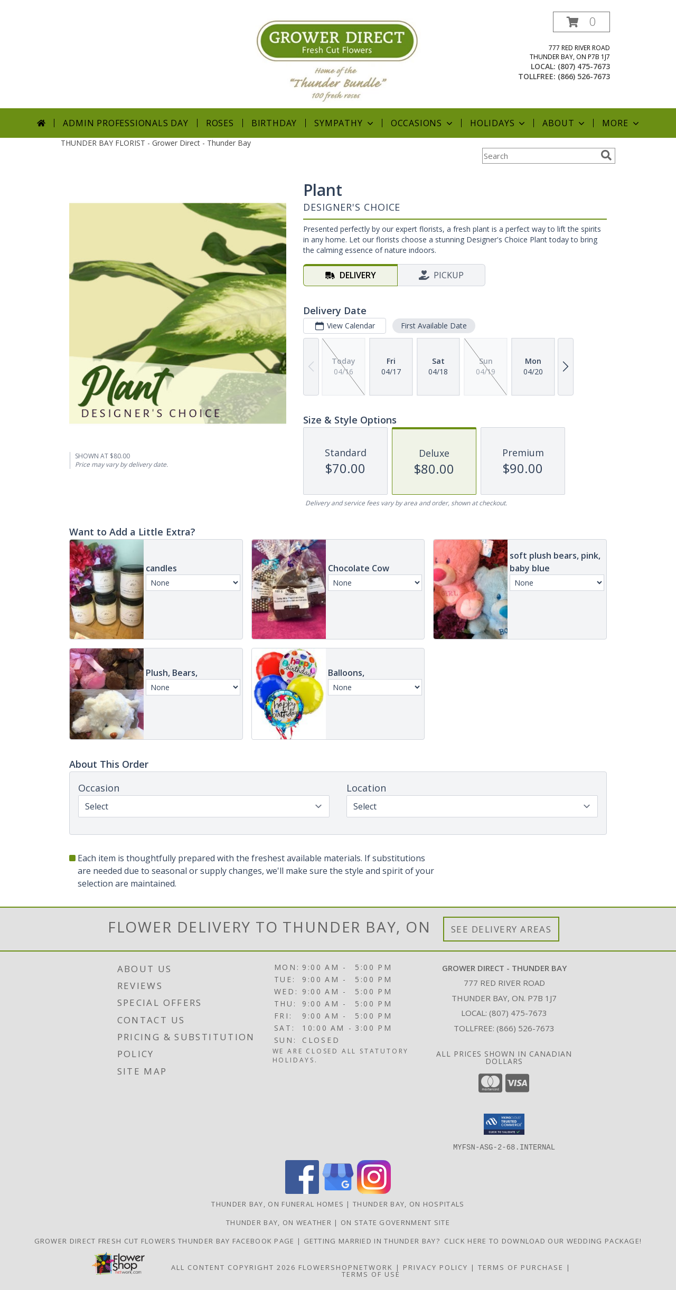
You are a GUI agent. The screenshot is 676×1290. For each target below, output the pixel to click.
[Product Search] (539, 155)
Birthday (274, 123)
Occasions (423, 123)
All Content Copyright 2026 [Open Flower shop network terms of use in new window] (233, 1267)
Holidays (498, 123)
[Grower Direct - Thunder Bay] (338, 60)
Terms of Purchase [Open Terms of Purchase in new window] (521, 1267)
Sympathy (344, 123)
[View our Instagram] (374, 1190)
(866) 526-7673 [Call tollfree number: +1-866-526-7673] (584, 76)
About (564, 123)
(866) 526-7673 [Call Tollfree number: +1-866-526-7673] (525, 1028)
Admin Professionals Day (125, 123)
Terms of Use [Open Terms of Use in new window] (371, 1273)
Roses (220, 123)
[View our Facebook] (302, 1190)
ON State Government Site (395, 1222)
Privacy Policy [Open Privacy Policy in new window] (435, 1267)
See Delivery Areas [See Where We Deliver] (501, 929)
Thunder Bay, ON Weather (279, 1222)
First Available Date (434, 326)
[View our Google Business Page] (338, 1190)
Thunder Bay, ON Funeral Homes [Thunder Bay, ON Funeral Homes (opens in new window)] (277, 1203)
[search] (606, 155)
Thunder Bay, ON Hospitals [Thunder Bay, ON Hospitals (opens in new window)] (409, 1203)
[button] (581, 22)
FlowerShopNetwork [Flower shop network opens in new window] (345, 1267)
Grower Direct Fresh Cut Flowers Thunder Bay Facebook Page (165, 1240)
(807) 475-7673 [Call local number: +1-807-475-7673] (584, 66)
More (621, 123)
